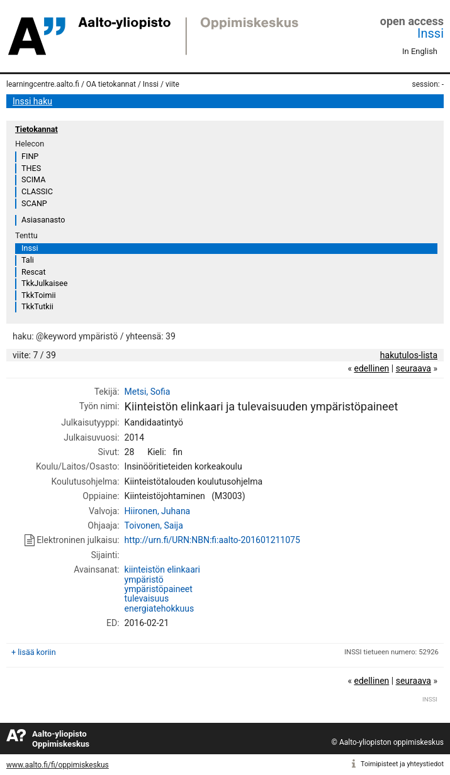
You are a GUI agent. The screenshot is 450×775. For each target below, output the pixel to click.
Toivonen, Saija (154, 525)
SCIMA (33, 179)
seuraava (413, 368)
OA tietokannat (111, 84)
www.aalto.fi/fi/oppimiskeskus (57, 765)
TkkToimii (38, 295)
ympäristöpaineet (159, 589)
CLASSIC (37, 191)
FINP (29, 156)
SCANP (34, 203)
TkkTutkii (37, 306)
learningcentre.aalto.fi (42, 84)
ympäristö (144, 579)
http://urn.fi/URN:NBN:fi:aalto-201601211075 (212, 540)
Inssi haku (32, 101)
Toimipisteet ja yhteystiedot (402, 764)
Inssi (430, 33)
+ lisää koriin (33, 652)
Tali (27, 260)
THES (31, 168)
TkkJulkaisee (44, 283)
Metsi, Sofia (148, 392)
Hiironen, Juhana (158, 511)
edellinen (371, 368)
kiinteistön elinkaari (162, 569)
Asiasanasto (43, 219)
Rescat (33, 272)
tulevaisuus (147, 598)
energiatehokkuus (159, 608)
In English (419, 51)
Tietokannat (36, 129)
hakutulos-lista (408, 355)
